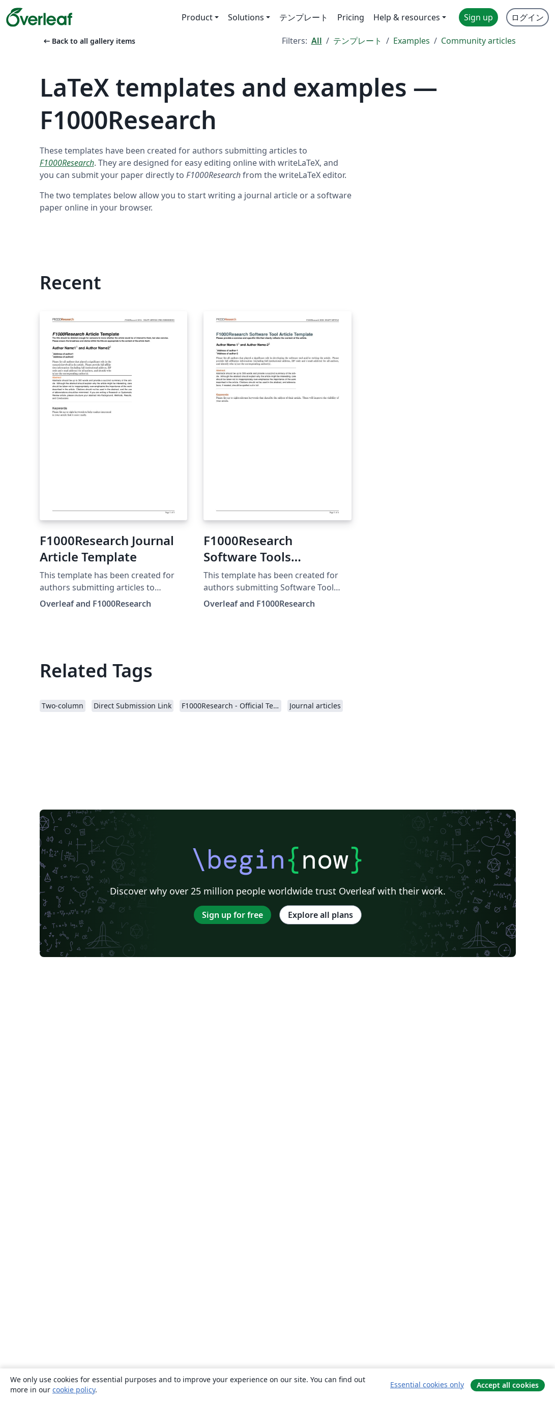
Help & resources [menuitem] (406, 17)
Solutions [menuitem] (246, 17)
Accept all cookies (508, 1385)
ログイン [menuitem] (527, 17)
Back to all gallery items (88, 41)
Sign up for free (232, 914)
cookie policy (73, 1389)
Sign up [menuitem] (478, 17)
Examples (411, 40)
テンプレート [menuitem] (303, 17)
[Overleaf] (39, 17)
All (316, 40)
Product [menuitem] (197, 17)
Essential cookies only (427, 1384)
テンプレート (357, 40)
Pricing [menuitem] (350, 17)
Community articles (478, 40)
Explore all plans (320, 914)
